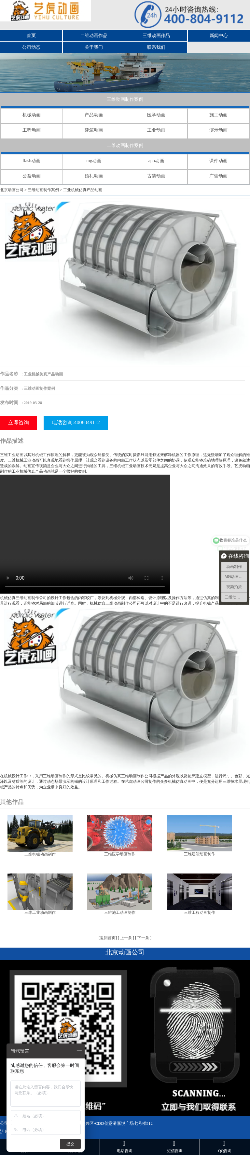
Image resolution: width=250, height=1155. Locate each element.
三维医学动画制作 (119, 854)
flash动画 (31, 160)
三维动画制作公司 (31, 598)
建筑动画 (94, 130)
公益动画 (31, 176)
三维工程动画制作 (199, 912)
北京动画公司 (11, 190)
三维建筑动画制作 (199, 854)
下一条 (143, 938)
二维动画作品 (93, 35)
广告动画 (218, 176)
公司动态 (31, 47)
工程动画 (31, 130)
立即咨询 (18, 422)
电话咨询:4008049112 (76, 422)
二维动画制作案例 (125, 145)
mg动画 (93, 160)
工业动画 (156, 130)
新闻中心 (219, 35)
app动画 (156, 160)
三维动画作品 (156, 35)
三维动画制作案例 (125, 99)
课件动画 (218, 160)
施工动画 (218, 114)
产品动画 (94, 114)
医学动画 (156, 114)
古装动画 (156, 176)
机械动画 (31, 114)
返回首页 (108, 938)
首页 (31, 35)
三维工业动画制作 (40, 912)
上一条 (126, 938)
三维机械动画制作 (40, 854)
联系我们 (156, 47)
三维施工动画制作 (119, 912)
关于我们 (94, 47)
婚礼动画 (94, 176)
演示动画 (218, 130)
